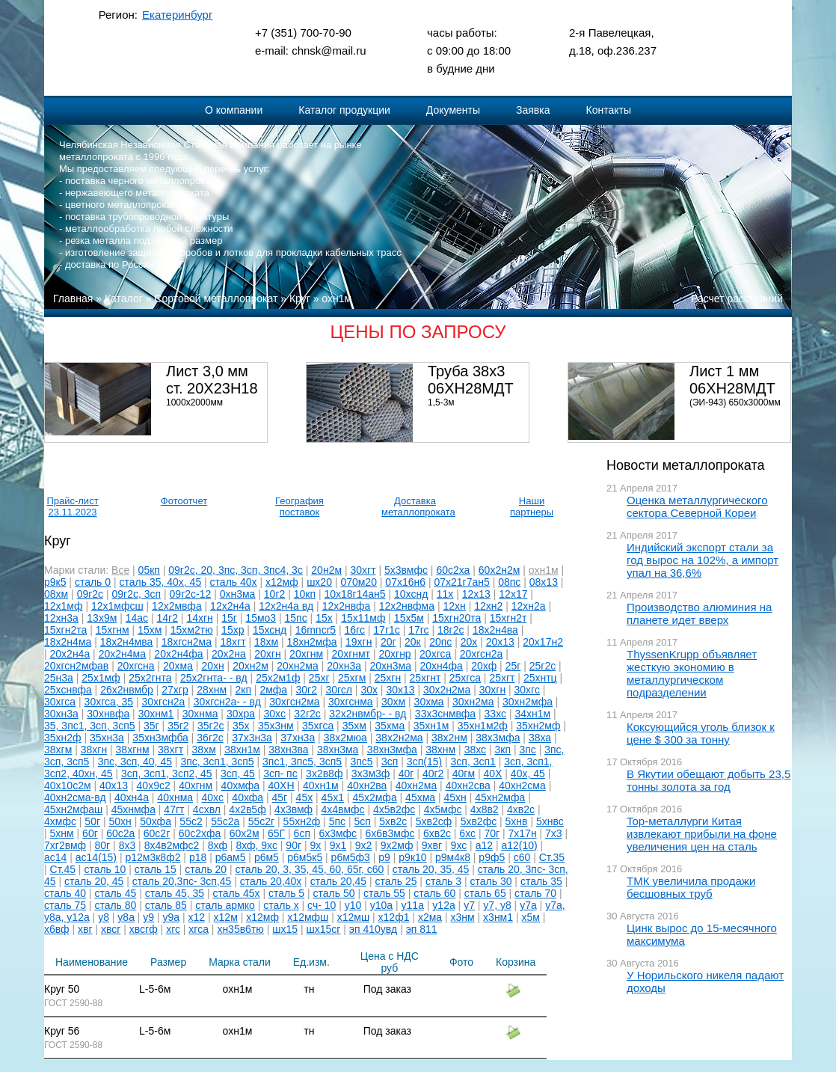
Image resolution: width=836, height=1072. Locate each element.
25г (513, 666)
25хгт (501, 678)
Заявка (533, 110)
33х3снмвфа (445, 714)
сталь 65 (485, 893)
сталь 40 (65, 893)
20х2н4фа (178, 654)
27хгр (175, 690)
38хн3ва (288, 750)
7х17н (522, 833)
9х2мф (397, 845)
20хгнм (306, 654)
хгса (198, 929)
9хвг (432, 845)
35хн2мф (538, 726)
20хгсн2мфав (76, 666)
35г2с (210, 726)
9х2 (363, 845)
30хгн (492, 690)
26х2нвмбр (126, 690)
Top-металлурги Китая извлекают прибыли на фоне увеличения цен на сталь (702, 834)
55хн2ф (302, 821)
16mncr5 (315, 630)
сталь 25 (396, 881)
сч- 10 (321, 905)
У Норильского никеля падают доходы (705, 981)
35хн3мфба (160, 738)
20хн (212, 666)
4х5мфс (443, 809)
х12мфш (307, 917)
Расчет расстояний (737, 298)
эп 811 (421, 929)
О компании (233, 110)
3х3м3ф (370, 774)
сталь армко (225, 905)
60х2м (244, 833)
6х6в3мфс (390, 833)
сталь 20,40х (270, 881)
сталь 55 (384, 893)
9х (315, 845)
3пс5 (361, 762)
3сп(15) (424, 762)
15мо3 (260, 618)
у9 (148, 917)
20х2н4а (70, 654)
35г (151, 726)
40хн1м (321, 785)
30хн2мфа (527, 702)
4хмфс (60, 821)
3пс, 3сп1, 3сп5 (216, 762)
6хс (467, 833)
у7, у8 (497, 905)
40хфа (247, 797)
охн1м (336, 298)
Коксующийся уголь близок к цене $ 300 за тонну (701, 733)
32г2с (307, 714)
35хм (354, 726)
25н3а (58, 678)
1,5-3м (441, 402)
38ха (540, 738)
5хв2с (393, 821)
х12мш (353, 917)
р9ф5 (492, 857)
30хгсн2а (163, 702)
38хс (475, 750)
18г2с (450, 630)
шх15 (285, 929)
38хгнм (133, 750)
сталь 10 (105, 869)
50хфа (155, 821)
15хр (232, 630)
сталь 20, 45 (93, 881)
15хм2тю (191, 630)
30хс (274, 714)
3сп (389, 762)
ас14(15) (96, 857)
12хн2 (488, 606)
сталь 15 (155, 869)
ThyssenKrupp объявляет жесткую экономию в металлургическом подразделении (692, 673)
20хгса (435, 654)
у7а (528, 905)
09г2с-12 (191, 594)
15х (324, 618)
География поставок (299, 506)
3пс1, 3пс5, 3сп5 (302, 762)
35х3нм (276, 726)
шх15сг (323, 929)
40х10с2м (67, 785)
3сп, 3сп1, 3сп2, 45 (166, 774)
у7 (469, 905)
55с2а (225, 821)
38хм (204, 750)
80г (103, 845)
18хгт (232, 642)
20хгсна (136, 666)
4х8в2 (484, 809)
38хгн (94, 750)
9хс (459, 845)
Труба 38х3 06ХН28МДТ (471, 379)
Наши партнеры (531, 506)
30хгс (527, 690)
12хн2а (528, 606)
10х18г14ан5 (354, 594)
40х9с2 (153, 785)
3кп (503, 750)
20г (388, 642)
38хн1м (242, 750)
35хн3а (107, 738)
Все (120, 570)
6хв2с (437, 833)
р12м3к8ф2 (152, 857)
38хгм (58, 750)
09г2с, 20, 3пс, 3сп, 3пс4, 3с (235, 570)
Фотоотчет (184, 500)
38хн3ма (338, 750)
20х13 (500, 642)
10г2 (274, 594)
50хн (119, 821)
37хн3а (297, 738)
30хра (241, 714)
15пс (296, 618)
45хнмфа (133, 809)
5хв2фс (479, 821)
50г (92, 821)
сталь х (280, 905)
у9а (171, 917)
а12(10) (519, 845)
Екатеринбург (177, 14)
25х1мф (101, 678)
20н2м (326, 570)
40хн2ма (416, 785)
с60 (522, 857)
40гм (463, 774)
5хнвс (550, 821)
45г (280, 797)
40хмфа (240, 785)
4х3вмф (293, 809)
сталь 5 (286, 893)
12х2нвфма (406, 606)
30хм (393, 702)
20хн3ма (391, 666)
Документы (453, 110)
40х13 (113, 785)
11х (445, 594)
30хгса (60, 702)
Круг (299, 298)
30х (369, 690)
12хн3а (61, 618)
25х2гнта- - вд (214, 678)
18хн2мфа (312, 642)
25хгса (465, 678)
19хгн (358, 642)
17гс (418, 630)
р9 (384, 857)
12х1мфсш (117, 606)
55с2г (261, 821)
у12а (443, 905)
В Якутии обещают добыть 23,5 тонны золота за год (708, 780)
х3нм (463, 917)
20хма (178, 666)
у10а (381, 905)
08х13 (543, 582)
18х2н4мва (126, 642)
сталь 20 (206, 869)
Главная (73, 298)
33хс (495, 714)
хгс (173, 929)
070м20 (358, 582)
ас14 (55, 857)
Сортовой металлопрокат (215, 298)
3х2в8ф (324, 774)
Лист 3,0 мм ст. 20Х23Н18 (212, 379)
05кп (149, 570)
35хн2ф (63, 738)
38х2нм (449, 738)
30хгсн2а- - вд (227, 702)
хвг (85, 929)
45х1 (333, 797)
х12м (226, 917)
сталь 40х (233, 582)
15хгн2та (65, 630)
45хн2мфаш (73, 809)
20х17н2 (543, 642)
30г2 (306, 690)
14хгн (199, 618)
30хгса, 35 (109, 702)
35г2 (177, 726)
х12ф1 (394, 917)
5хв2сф (434, 821)
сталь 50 (334, 893)
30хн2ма (473, 702)
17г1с (386, 630)
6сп (302, 833)
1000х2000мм (194, 402)
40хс (213, 797)
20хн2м (250, 666)
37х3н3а (252, 738)
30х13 (400, 690)
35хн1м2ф (483, 726)
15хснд (269, 630)
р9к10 (412, 857)
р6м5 (266, 857)
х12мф (281, 582)
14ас (137, 618)
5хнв (516, 821)
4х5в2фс (394, 809)
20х (469, 642)
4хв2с (521, 809)
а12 (484, 845)
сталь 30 (491, 881)
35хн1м (431, 726)
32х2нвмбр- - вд (367, 714)
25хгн (388, 678)
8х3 (127, 845)
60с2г (157, 833)
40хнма (175, 797)
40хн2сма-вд (75, 797)
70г (492, 833)
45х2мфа (374, 797)
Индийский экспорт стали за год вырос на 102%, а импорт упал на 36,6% (702, 560)
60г (90, 833)
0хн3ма (238, 594)
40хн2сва (468, 785)
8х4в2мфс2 (172, 845)
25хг (319, 678)
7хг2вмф (65, 845)
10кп (305, 594)
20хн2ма (298, 666)
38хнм (440, 750)
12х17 (513, 594)
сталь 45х (236, 893)
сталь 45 (115, 893)
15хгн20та (456, 618)
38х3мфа (498, 738)
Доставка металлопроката (415, 506)
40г (406, 774)
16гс (355, 630)
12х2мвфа (177, 606)
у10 (353, 905)
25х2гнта (150, 678)
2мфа (273, 690)
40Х (493, 774)
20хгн (267, 654)
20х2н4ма (122, 654)
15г (229, 618)
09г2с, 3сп (137, 594)
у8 (103, 917)
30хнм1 (156, 714)
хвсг (110, 929)
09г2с (90, 594)
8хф (217, 845)
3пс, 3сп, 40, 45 (135, 762)
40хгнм (195, 785)
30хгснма (350, 702)
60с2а (120, 833)
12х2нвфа (346, 606)
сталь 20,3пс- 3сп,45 (182, 881)
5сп (362, 821)
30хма (429, 702)
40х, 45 (528, 774)
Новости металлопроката (685, 465)
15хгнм (112, 630)
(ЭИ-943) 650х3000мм (735, 402)
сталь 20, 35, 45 (431, 869)
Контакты (608, 110)
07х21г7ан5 (461, 582)
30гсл (338, 690)
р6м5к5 (304, 857)
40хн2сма (522, 785)
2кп (243, 690)
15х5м (409, 618)
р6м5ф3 (350, 857)
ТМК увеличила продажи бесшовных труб (691, 887)
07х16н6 (405, 582)
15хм (150, 630)
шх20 (319, 582)
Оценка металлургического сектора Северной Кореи (697, 506)
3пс (527, 750)
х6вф (57, 929)
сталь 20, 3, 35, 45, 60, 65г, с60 (310, 869)
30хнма (200, 714)
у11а (413, 905)
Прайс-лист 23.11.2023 (72, 506)
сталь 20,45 (338, 881)
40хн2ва (367, 785)
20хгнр (394, 654)
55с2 (190, 821)
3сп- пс (280, 774)
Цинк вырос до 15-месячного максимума (702, 934)
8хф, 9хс (256, 845)
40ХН (281, 785)
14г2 (167, 618)
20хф (484, 666)
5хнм (62, 833)
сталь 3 (443, 881)
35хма (390, 726)
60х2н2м (499, 570)
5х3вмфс (406, 570)
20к (413, 642)
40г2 (432, 774)
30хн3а (61, 714)
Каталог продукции (344, 110)
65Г (276, 833)
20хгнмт (351, 654)
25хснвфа (68, 690)
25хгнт (425, 678)
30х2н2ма (446, 690)
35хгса (318, 726)
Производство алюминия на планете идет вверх (699, 613)
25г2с (542, 666)
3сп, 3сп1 (473, 762)
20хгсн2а (481, 654)
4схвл (207, 809)
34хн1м (532, 714)
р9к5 (55, 582)
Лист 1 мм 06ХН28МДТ (732, 379)
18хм (266, 642)
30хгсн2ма (294, 702)
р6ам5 (230, 857)
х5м (530, 917)
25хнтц (540, 678)
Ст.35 (552, 857)
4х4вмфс (343, 809)
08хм (56, 594)
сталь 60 (434, 893)
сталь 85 (166, 905)
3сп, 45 (238, 774)
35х (241, 726)
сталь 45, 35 (174, 893)
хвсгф (143, 929)
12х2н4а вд (286, 606)
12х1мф (63, 606)
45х (304, 797)
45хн (455, 797)
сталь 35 (541, 881)
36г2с (210, 738)
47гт (174, 809)
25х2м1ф (278, 678)
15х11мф (363, 618)
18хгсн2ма (187, 642)
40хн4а (131, 797)
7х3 (553, 833)
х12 (197, 917)
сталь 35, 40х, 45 (161, 582)
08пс (509, 582)
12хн (454, 606)
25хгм (352, 678)
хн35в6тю (240, 929)
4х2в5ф (247, 809)
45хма (420, 797)
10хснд (411, 594)
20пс (440, 642)
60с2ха (453, 570)
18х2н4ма (67, 642)
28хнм (212, 690)
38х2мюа (345, 738)
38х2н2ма (398, 738)
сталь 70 (535, 893)
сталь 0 (93, 582)
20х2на (229, 654)
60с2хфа (200, 833)
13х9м (102, 618)
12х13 (476, 594)
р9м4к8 (452, 857)
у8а (126, 917)
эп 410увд (373, 929)
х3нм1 (498, 917)
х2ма (430, 917)
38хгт (170, 750)
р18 (197, 857)
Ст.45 (63, 869)
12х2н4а (230, 606)
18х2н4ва (495, 630)
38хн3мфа (392, 750)
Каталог (124, 298)
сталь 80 (115, 905)
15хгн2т (508, 618)
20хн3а (344, 666)
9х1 (338, 845)
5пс (337, 821)
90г (293, 845)
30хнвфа (108, 714)
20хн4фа (440, 666)
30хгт (362, 570)
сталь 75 (65, 905)
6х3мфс (338, 833)
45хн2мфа (500, 797)
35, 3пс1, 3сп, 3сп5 (89, 726)
